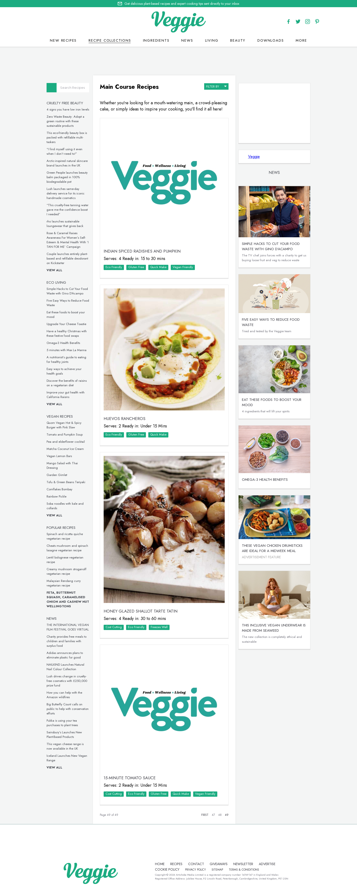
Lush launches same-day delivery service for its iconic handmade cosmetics (66, 193)
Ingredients (156, 40)
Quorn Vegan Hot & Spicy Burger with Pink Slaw (64, 425)
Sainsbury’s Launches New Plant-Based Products (64, 734)
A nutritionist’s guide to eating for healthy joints (66, 359)
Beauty (237, 40)
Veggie (254, 156)
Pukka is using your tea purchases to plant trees (62, 722)
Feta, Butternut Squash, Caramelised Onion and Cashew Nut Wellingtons (68, 599)
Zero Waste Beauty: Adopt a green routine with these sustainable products (65, 121)
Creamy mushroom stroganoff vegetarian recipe (66, 571)
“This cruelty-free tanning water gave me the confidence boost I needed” (67, 209)
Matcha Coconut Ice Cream (65, 449)
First (204, 815)
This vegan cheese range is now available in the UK (65, 746)
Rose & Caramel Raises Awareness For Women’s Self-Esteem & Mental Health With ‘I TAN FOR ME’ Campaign (68, 240)
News (187, 40)
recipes (176, 864)
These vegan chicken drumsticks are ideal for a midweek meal (272, 548)
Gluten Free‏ (136, 267)
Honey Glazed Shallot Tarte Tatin (140, 611)
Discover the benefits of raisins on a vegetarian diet (67, 382)
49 (227, 815)
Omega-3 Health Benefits (63, 343)
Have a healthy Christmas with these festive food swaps (67, 333)
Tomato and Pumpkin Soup (65, 434)
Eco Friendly (114, 267)
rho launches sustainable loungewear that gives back (65, 223)
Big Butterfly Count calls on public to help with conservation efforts (68, 709)
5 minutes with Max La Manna (66, 350)
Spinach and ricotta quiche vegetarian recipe (65, 536)
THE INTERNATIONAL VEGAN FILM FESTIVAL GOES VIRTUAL (68, 627)
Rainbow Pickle (56, 496)
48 (220, 815)
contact (196, 864)
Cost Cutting (114, 627)
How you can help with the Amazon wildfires (64, 694)
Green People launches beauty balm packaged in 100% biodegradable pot (67, 177)
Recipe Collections (110, 40)
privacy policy (195, 870)
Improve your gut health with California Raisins (66, 394)
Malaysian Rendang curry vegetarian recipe (64, 583)
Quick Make (158, 267)
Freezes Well (159, 627)
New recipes (63, 40)
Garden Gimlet (57, 475)
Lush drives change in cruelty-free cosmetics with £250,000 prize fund (67, 681)
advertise (267, 864)
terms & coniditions (244, 870)
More (301, 40)
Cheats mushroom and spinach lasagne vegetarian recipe (67, 548)
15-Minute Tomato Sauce (130, 778)
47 (213, 815)
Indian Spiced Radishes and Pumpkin (142, 251)
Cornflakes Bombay (59, 489)
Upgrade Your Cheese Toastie (66, 324)
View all (54, 270)
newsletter (243, 864)
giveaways (219, 864)
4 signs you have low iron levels (68, 109)
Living (211, 40)
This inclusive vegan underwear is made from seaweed (274, 628)
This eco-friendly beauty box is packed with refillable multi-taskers (67, 137)
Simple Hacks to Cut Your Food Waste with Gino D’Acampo (67, 291)
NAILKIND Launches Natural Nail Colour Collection (65, 666)
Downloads (270, 40)
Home (160, 864)
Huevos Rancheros (124, 418)
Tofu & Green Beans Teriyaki (66, 482)
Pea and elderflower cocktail (66, 441)
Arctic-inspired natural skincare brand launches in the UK (67, 163)
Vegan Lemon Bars (59, 456)
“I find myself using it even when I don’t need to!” (64, 151)
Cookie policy (167, 869)
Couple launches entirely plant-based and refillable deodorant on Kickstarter (67, 258)
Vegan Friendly (183, 267)
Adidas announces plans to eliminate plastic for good (65, 655)
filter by (216, 86)
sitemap (217, 870)
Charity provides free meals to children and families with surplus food (66, 641)
